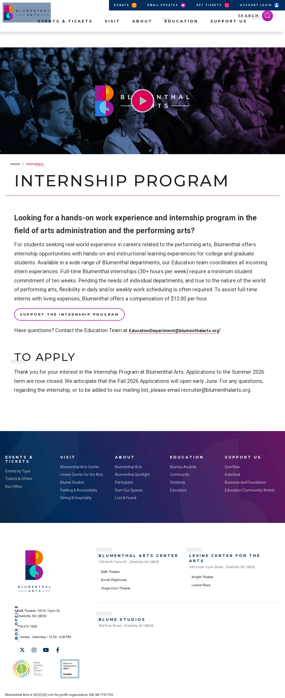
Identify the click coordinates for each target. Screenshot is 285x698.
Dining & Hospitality (76, 495)
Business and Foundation (245, 479)
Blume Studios (72, 479)
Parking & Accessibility (78, 487)
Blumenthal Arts (128, 464)
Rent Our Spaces (129, 487)
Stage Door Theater (115, 581)
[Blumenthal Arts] (34, 588)
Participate (124, 479)
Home (15, 164)
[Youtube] (46, 647)
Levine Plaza (201, 578)
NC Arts (25, 661)
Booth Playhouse (114, 573)
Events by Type (17, 468)
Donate (126, 5)
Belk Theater (110, 565)
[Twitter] (22, 647)
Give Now (232, 464)
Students (177, 479)
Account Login (260, 5)
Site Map (144, 691)
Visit (112, 37)
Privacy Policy (101, 691)
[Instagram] (34, 647)
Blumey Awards (183, 464)
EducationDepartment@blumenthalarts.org (180, 330)
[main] (142, 239)
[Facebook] (57, 647)
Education (181, 37)
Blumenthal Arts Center (79, 464)
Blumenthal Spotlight (132, 472)
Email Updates (167, 5)
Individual (232, 472)
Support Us (228, 37)
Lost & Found (125, 495)
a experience (256, 690)
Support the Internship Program (69, 314)
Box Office (13, 484)
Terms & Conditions (72, 691)
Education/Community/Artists (247, 487)
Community (179, 472)
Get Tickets (213, 5)
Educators (178, 487)
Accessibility (124, 691)
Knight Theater (202, 570)
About (142, 37)
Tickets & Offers (18, 476)
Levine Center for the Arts (81, 472)
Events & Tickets (65, 37)
